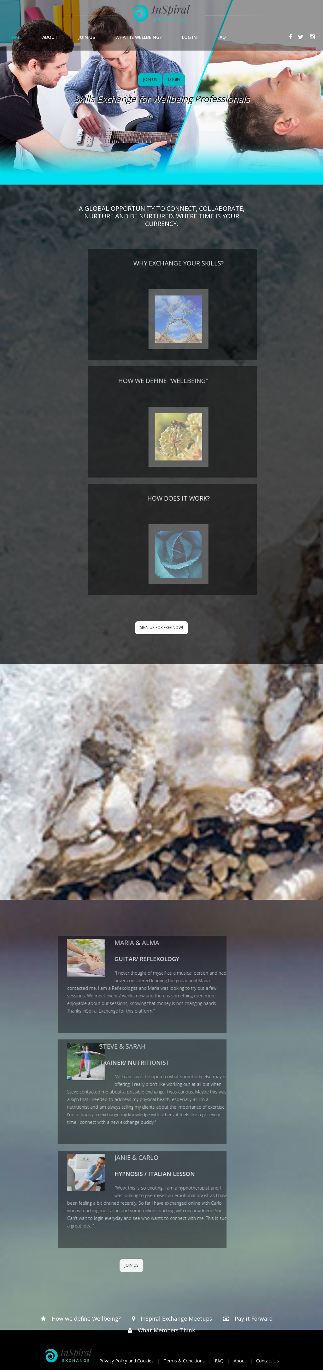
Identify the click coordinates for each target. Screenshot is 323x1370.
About (240, 1361)
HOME (15, 37)
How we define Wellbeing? (84, 1318)
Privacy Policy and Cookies (126, 1361)
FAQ (221, 37)
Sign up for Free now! (161, 627)
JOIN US (86, 37)
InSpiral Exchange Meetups (176, 1318)
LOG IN (189, 37)
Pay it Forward (255, 1318)
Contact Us (267, 1361)
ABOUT (50, 37)
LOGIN (174, 79)
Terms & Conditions (184, 1361)
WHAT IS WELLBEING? (138, 37)
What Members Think (166, 1330)
